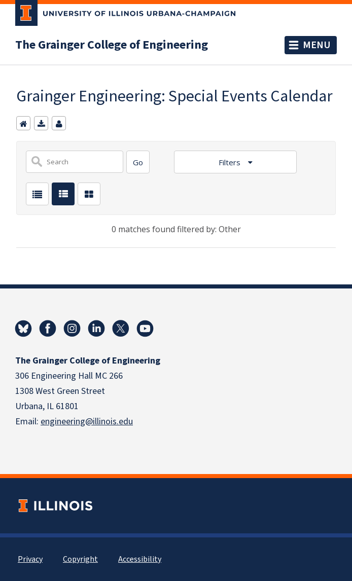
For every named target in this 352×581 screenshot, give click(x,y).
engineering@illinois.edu (87, 421)
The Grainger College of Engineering (111, 45)
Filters (230, 162)
